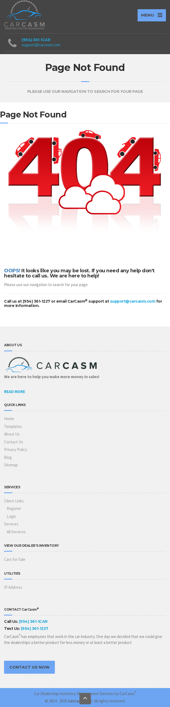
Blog (8, 457)
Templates (13, 426)
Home (9, 418)
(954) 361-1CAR (36, 39)
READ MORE (14, 391)
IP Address (13, 587)
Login (11, 516)
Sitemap (11, 464)
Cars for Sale (14, 559)
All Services (16, 531)
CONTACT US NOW (29, 667)
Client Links (14, 500)
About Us (12, 434)
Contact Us (13, 441)
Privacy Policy (15, 449)
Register (14, 508)
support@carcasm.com (41, 44)
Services (11, 523)
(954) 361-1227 (34, 628)
